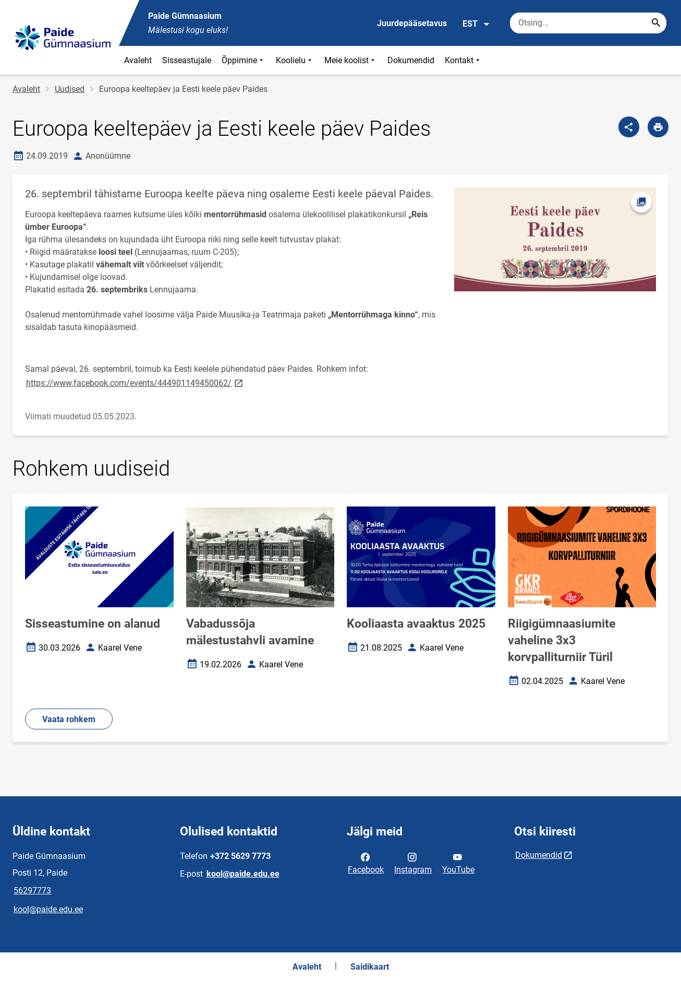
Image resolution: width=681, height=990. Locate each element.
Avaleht (138, 60)
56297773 (32, 890)
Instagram (413, 862)
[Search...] (656, 23)
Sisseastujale (186, 60)
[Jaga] (628, 126)
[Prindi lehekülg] (658, 126)
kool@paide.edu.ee (48, 909)
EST (476, 24)
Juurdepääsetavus (412, 23)
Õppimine (243, 60)
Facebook (366, 862)
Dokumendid (410, 60)
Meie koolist (350, 60)
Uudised (69, 89)
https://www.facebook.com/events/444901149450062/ (135, 382)
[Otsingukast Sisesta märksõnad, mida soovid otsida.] (588, 23)
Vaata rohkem (68, 719)
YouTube (458, 862)
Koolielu (295, 60)
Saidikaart (369, 967)
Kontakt (463, 60)
